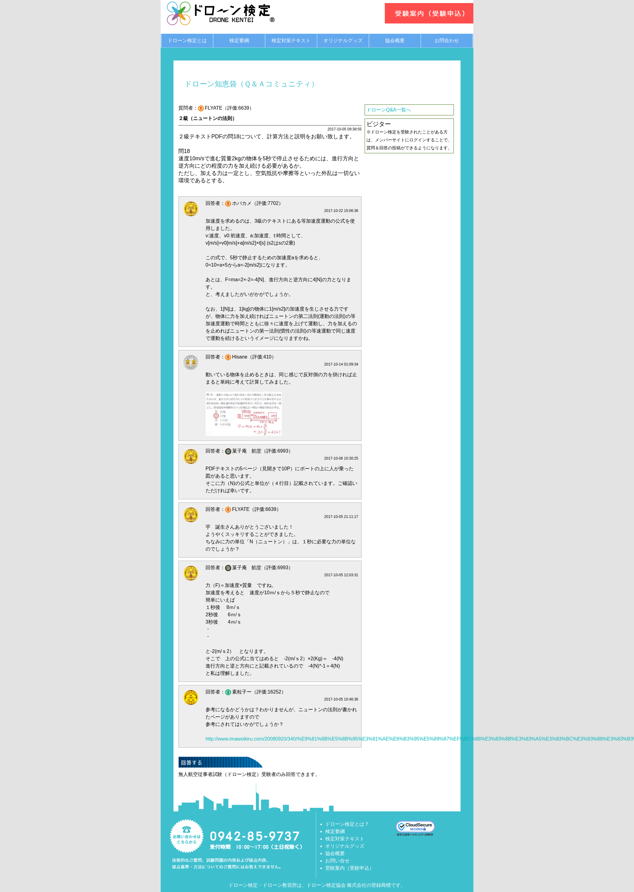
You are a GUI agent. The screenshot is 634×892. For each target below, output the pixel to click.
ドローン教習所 (280, 885)
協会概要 (395, 40)
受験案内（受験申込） (349, 868)
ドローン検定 (243, 885)
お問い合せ (337, 860)
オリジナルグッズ (343, 40)
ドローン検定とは (187, 40)
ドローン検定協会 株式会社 (336, 885)
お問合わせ (447, 40)
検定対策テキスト (291, 40)
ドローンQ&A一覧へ (388, 109)
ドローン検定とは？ (347, 824)
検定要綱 (239, 40)
